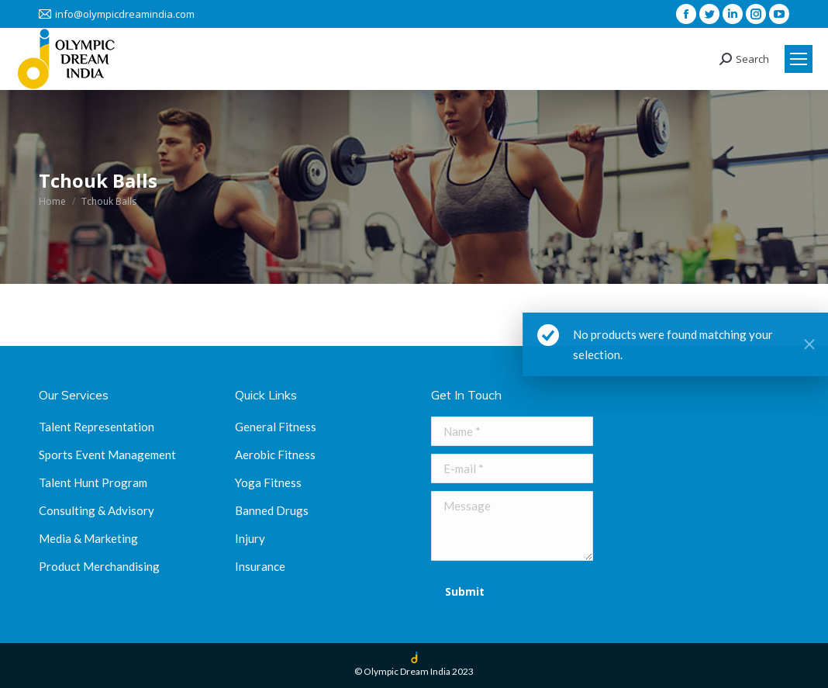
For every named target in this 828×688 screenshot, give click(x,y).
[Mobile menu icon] (798, 59)
